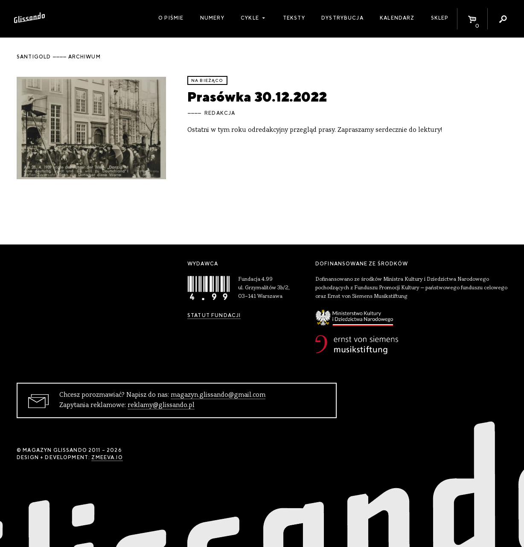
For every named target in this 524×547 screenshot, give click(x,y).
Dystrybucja (342, 18)
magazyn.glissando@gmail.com (218, 395)
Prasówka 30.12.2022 (257, 97)
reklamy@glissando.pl (161, 405)
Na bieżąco (207, 80)
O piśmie (170, 18)
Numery (212, 18)
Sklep (440, 18)
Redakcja (219, 113)
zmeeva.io (106, 457)
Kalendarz (397, 18)
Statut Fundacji (214, 315)
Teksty (294, 18)
